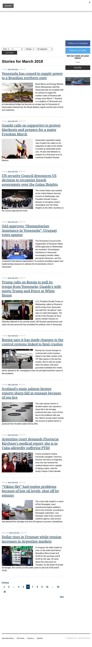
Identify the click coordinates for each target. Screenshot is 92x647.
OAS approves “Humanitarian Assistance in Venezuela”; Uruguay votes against (29, 230)
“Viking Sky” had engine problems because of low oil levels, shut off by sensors (30, 491)
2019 (16, 69)
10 (47, 587)
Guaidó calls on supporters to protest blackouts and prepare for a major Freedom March (31, 129)
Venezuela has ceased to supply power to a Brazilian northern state (32, 76)
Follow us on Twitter (77, 51)
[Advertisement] (33, 30)
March (10, 69)
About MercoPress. (8, 638)
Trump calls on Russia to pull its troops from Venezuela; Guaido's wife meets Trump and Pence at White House (31, 288)
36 (5, 592)
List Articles (9, 53)
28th (13, 69)
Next (62, 597)
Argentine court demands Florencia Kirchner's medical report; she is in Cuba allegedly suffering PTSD (30, 443)
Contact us (30, 638)
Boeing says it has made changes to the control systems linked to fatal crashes (32, 342)
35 (58, 587)
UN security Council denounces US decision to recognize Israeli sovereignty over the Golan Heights (30, 180)
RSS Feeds (20, 638)
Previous (5, 583)
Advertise (40, 638)
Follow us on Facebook (78, 43)
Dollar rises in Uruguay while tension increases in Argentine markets (31, 539)
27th (14, 532)
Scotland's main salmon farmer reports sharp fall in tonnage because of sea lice (31, 393)
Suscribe (77, 68)
